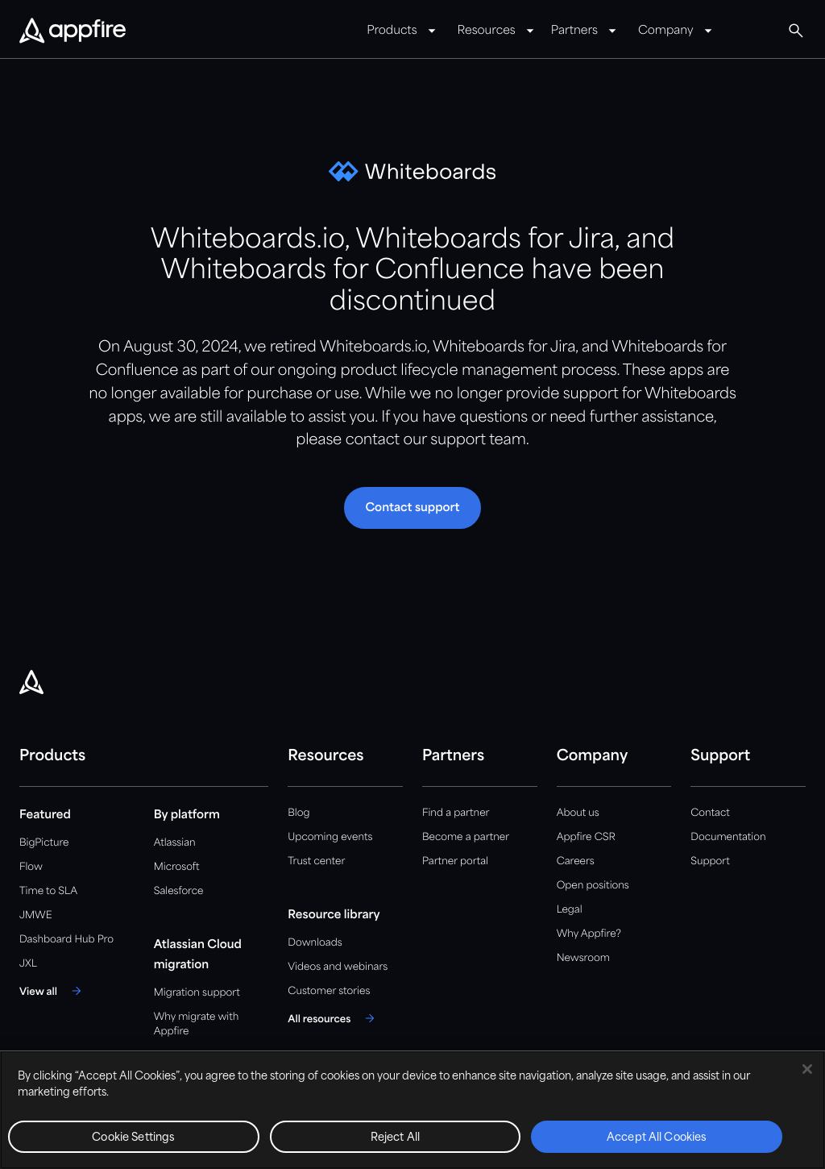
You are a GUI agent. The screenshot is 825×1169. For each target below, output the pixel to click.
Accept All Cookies (657, 1138)
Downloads (315, 943)
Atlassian (175, 843)
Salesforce (179, 891)
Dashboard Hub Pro (66, 939)
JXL (28, 964)
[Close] (807, 1069)
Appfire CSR (586, 837)
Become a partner (465, 837)
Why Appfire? (589, 934)
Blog (298, 813)
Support (709, 861)
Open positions (593, 885)
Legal (569, 910)
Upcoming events (330, 837)
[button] (412, 508)
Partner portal (455, 861)
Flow (31, 867)
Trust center (316, 861)
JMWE (35, 915)
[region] (412, 1109)
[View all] (52, 991)
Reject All (395, 1138)
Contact (709, 813)
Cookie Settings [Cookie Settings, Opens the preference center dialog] (133, 1138)
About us (578, 813)
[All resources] (333, 1018)
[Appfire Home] (72, 31)
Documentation (727, 837)
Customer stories (329, 991)
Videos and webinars (338, 967)
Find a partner (456, 813)
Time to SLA (48, 891)
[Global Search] (796, 30)
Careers (576, 861)
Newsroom (583, 958)
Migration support (197, 993)
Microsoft (177, 867)
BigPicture (43, 843)
